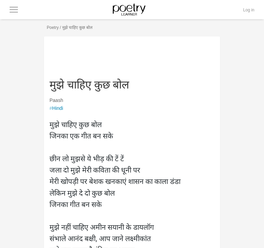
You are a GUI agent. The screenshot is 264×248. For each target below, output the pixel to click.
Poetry (53, 27)
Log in (248, 10)
